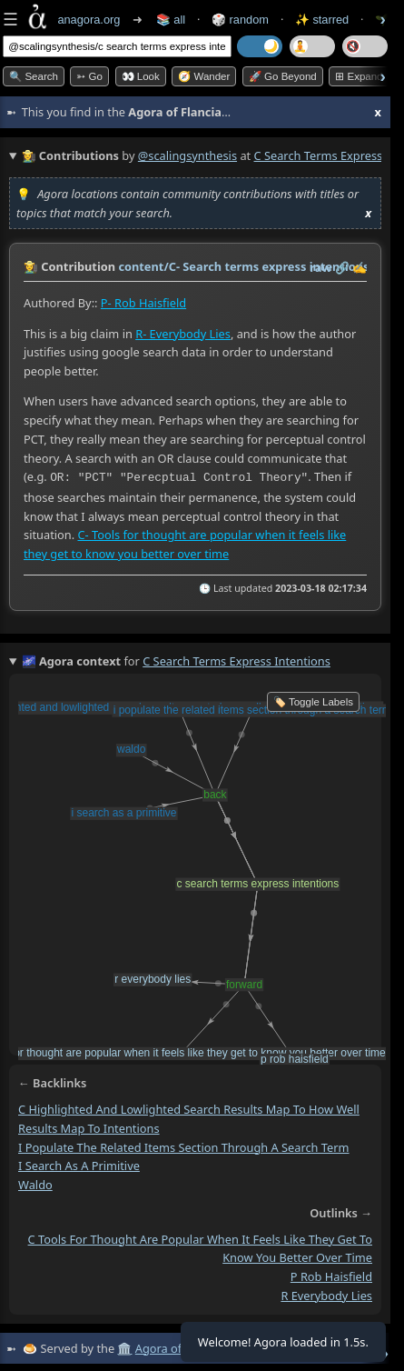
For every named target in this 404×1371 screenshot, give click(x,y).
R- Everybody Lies (183, 333)
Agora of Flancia (178, 1346)
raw (320, 267)
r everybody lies (326, 1294)
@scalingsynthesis (187, 155)
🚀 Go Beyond (283, 76)
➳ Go (89, 76)
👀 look (141, 76)
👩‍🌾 (31, 266)
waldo (35, 1183)
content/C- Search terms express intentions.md (254, 266)
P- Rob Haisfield (143, 303)
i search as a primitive (79, 1164)
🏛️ (124, 1346)
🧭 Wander (204, 76)
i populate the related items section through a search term (184, 1145)
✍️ (359, 267)
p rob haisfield (331, 1274)
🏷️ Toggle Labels (313, 700)
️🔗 (342, 267)
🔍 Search (33, 76)
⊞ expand (358, 76)
